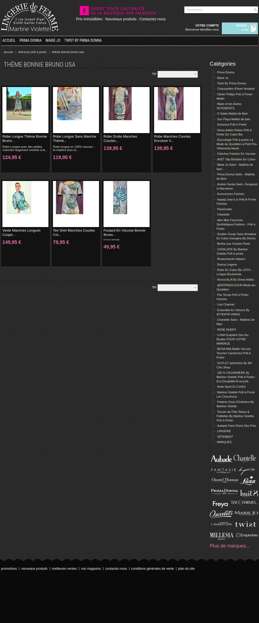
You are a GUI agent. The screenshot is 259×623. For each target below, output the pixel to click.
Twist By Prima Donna (83, 40)
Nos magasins (91, 569)
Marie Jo (53, 40)
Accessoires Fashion (230, 193)
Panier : (242, 25)
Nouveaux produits (120, 19)
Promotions (9, 569)
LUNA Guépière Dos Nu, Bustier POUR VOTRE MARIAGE (232, 339)
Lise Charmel (225, 304)
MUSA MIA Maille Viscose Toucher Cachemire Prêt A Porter (233, 353)
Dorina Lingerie (227, 264)
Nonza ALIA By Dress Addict (235, 279)
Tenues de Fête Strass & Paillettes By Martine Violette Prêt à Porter (235, 416)
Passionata (224, 209)
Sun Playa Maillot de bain (233, 119)
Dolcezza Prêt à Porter (232, 124)
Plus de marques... (230, 546)
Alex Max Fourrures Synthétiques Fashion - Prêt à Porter (235, 224)
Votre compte (207, 25)
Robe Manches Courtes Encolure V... (172, 138)
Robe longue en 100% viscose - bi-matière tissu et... (73, 148)
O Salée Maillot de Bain (232, 113)
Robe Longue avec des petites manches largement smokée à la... (24, 148)
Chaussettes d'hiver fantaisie (235, 88)
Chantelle (223, 214)
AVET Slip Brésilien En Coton (236, 159)
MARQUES (224, 442)
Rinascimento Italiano (231, 258)
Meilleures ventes (64, 569)
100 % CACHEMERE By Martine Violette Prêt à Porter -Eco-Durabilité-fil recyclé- (236, 377)
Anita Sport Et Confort (231, 386)
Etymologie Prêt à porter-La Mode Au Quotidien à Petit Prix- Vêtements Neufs (236, 144)
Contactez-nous (152, 19)
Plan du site (186, 569)
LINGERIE (224, 431)
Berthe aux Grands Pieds (233, 243)
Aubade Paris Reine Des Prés (236, 425)
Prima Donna (31, 40)
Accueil (9, 40)
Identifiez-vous (209, 29)
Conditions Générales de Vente (152, 569)
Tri (154, 74)
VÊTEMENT (225, 436)
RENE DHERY (226, 329)
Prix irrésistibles (89, 19)
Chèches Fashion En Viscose (236, 153)
